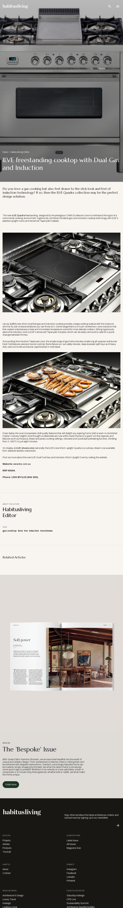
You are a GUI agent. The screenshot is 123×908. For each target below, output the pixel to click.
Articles (6, 844)
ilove (20, 531)
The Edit (7, 852)
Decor (5, 152)
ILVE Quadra (18, 215)
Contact (7, 873)
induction (34, 531)
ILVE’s (13, 324)
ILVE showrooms (25, 448)
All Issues (71, 844)
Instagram (72, 869)
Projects (6, 840)
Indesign (7, 903)
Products (7, 848)
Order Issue (10, 784)
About (5, 869)
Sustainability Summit (78, 903)
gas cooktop (10, 531)
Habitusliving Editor (19, 152)
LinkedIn (71, 877)
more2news (46, 531)
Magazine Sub (74, 848)
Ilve (26, 531)
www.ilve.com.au (22, 464)
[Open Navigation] (117, 6)
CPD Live (71, 899)
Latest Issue (72, 840)
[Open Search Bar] (109, 6)
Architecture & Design (13, 895)
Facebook (71, 873)
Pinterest (71, 881)
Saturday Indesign (76, 895)
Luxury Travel (9, 899)
